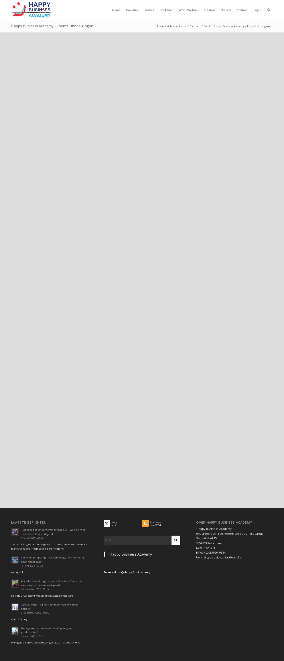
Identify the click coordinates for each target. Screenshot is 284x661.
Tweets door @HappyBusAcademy (127, 572)
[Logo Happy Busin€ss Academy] (32, 10)
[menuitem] (116, 10)
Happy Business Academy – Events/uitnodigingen (52, 26)
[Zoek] (268, 10)
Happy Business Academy (131, 554)
